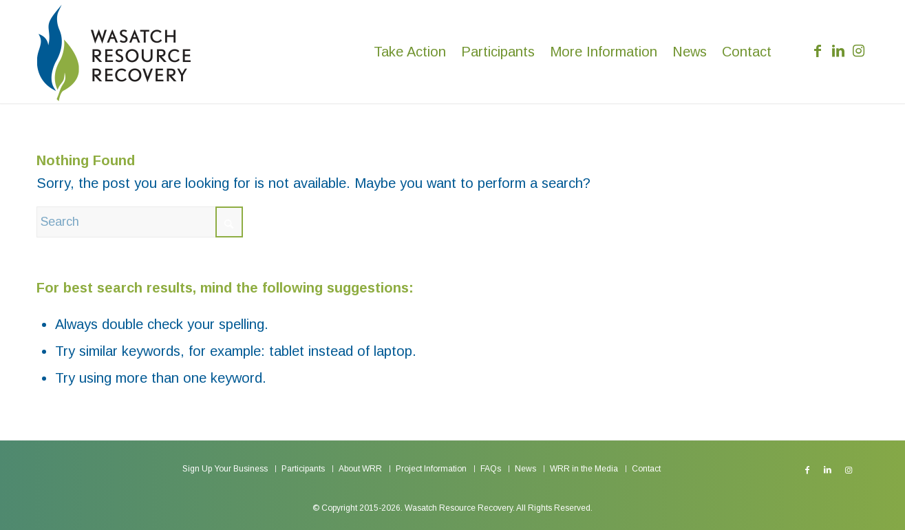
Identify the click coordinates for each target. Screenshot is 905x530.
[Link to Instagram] (859, 51)
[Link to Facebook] (817, 51)
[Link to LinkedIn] (838, 51)
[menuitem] (410, 51)
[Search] (139, 221)
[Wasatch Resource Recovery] (113, 51)
